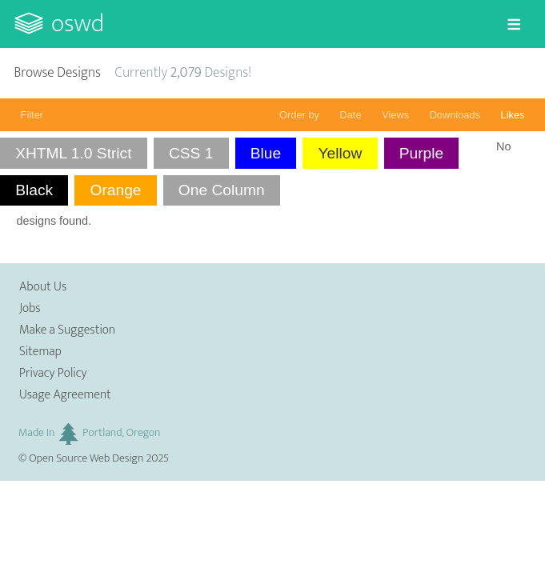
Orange (115, 190)
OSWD (77, 23)
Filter (32, 115)
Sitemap (40, 351)
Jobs (30, 308)
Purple (421, 153)
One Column (221, 190)
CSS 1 (191, 153)
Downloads (455, 115)
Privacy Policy (52, 373)
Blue (265, 153)
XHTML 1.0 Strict (73, 153)
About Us (42, 287)
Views (395, 115)
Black (34, 190)
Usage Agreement (65, 395)
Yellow (341, 153)
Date (351, 115)
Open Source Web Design (86, 458)
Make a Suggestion (67, 330)
